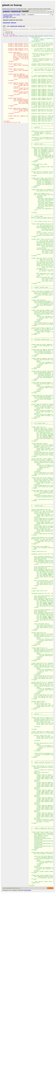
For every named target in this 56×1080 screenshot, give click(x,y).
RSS (52, 1072)
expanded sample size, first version (13, 20)
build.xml (13, 22)
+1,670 (11, 36)
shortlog (11, 14)
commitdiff (6, 16)
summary (5, 14)
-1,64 (6, 36)
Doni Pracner (27, 1074)
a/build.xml (13, 26)
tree (11, 16)
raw (4, 17)
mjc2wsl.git (16, 11)
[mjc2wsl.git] (6, 22)
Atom (49, 1072)
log (14, 14)
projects (6, 11)
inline (7, 17)
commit (18, 14)
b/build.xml (21, 26)
